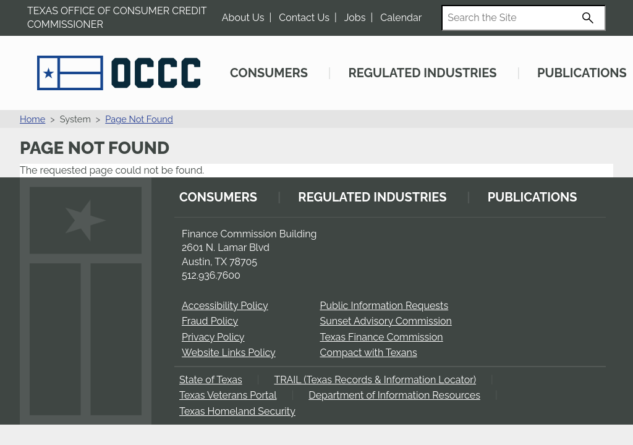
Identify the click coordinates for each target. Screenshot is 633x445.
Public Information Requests (384, 306)
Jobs (355, 17)
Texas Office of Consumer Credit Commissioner (116, 17)
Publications (582, 73)
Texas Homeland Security (237, 411)
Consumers (269, 73)
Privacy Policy (213, 337)
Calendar (401, 17)
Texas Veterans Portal (228, 395)
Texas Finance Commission (381, 337)
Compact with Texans (368, 352)
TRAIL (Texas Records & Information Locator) (375, 380)
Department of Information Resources (394, 395)
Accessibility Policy (225, 306)
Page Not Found (139, 119)
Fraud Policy (210, 321)
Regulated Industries (422, 73)
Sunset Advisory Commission (385, 321)
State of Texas (210, 380)
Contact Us (304, 17)
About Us (243, 17)
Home (32, 119)
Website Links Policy (229, 352)
